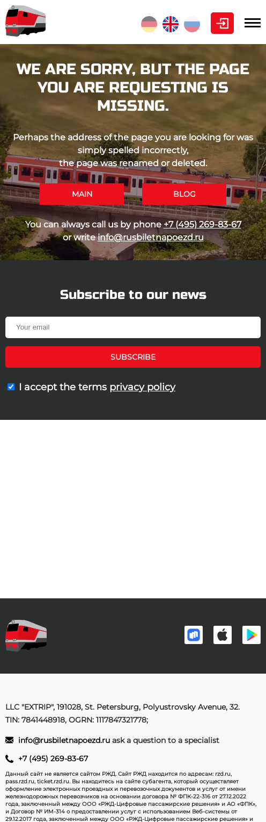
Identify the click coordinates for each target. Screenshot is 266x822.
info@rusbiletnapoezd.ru (151, 237)
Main (82, 194)
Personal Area (222, 23)
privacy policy (142, 387)
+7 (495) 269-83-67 (202, 224)
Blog (184, 194)
